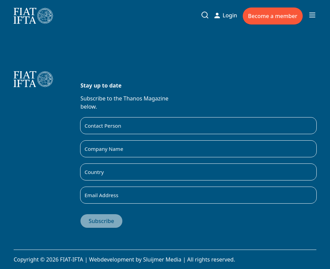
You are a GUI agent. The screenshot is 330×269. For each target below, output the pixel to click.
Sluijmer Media (162, 259)
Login (225, 15)
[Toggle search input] (205, 15)
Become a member (272, 16)
